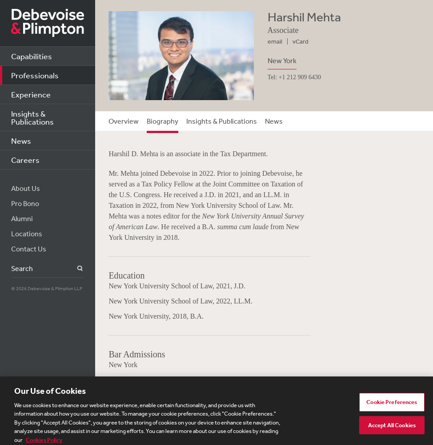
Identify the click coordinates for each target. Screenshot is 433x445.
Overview (123, 121)
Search (75, 268)
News (21, 141)
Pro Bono (25, 203)
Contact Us (28, 248)
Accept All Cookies (392, 428)
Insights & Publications (32, 117)
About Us (25, 188)
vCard (301, 41)
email (275, 41)
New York (282, 60)
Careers (25, 160)
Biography (162, 121)
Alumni (22, 218)
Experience (31, 94)
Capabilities (31, 56)
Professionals (35, 75)
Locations (26, 233)
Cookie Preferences (391, 405)
